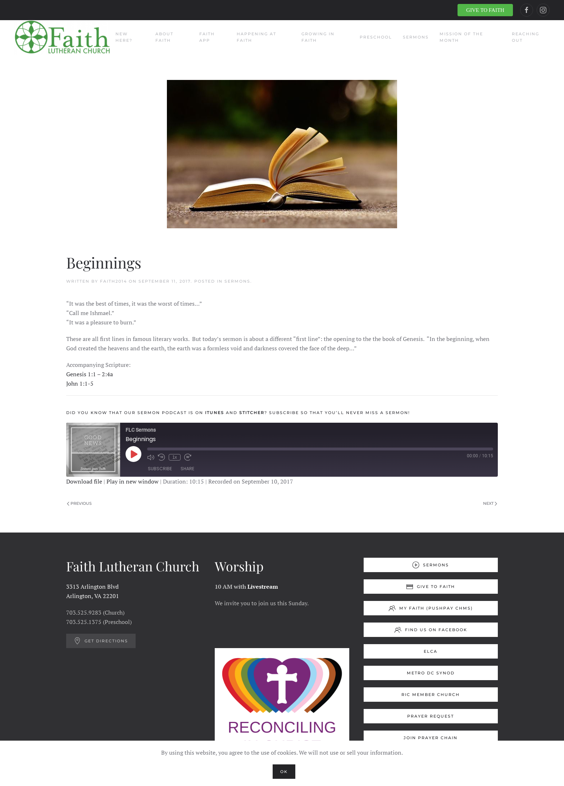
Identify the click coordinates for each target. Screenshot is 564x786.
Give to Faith (430, 586)
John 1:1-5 (80, 383)
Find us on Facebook (430, 629)
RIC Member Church (430, 694)
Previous (79, 503)
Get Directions (101, 640)
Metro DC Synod (431, 672)
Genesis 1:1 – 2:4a (89, 374)
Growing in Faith (318, 37)
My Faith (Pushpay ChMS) (430, 608)
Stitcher (251, 412)
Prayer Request (430, 716)
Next (490, 503)
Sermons (416, 37)
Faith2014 (113, 281)
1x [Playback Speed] (174, 457)
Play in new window (132, 481)
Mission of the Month (461, 37)
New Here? (123, 37)
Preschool (376, 37)
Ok (284, 771)
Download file (84, 481)
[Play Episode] (133, 454)
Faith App (207, 37)
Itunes (214, 412)
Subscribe (160, 469)
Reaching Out (525, 37)
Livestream (262, 586)
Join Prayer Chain (431, 737)
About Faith (164, 37)
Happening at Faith (256, 37)
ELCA (430, 651)
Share (187, 469)
